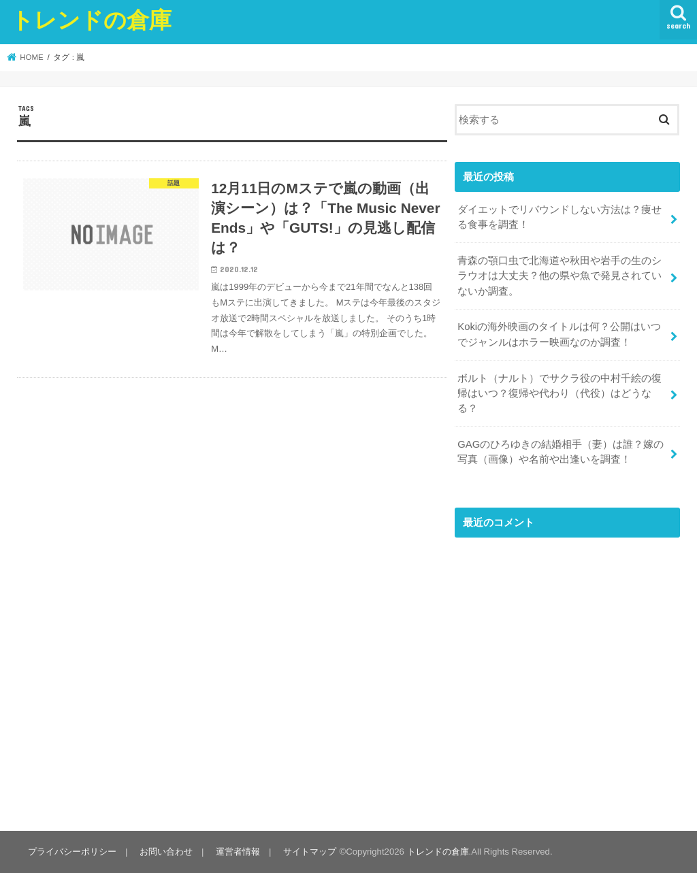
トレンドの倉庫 (91, 19)
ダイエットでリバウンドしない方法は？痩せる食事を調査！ (559, 217)
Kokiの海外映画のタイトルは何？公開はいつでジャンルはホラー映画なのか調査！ (559, 334)
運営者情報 (238, 851)
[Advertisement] (567, 683)
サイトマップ (309, 851)
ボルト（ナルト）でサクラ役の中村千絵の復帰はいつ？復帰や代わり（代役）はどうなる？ (559, 393)
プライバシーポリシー (72, 851)
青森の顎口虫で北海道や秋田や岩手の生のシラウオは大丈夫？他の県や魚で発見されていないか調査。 (559, 275)
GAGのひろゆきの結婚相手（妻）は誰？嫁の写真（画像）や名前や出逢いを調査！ (560, 452)
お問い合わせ (166, 851)
